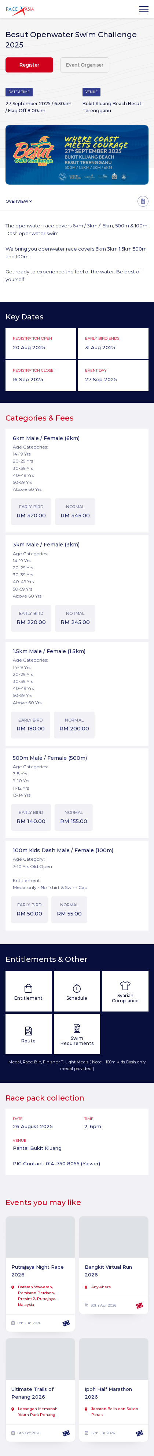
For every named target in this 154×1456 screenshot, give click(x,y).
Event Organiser (84, 65)
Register (29, 65)
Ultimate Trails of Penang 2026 (32, 1393)
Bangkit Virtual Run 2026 (108, 1271)
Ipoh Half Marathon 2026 (108, 1393)
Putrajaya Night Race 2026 (37, 1271)
